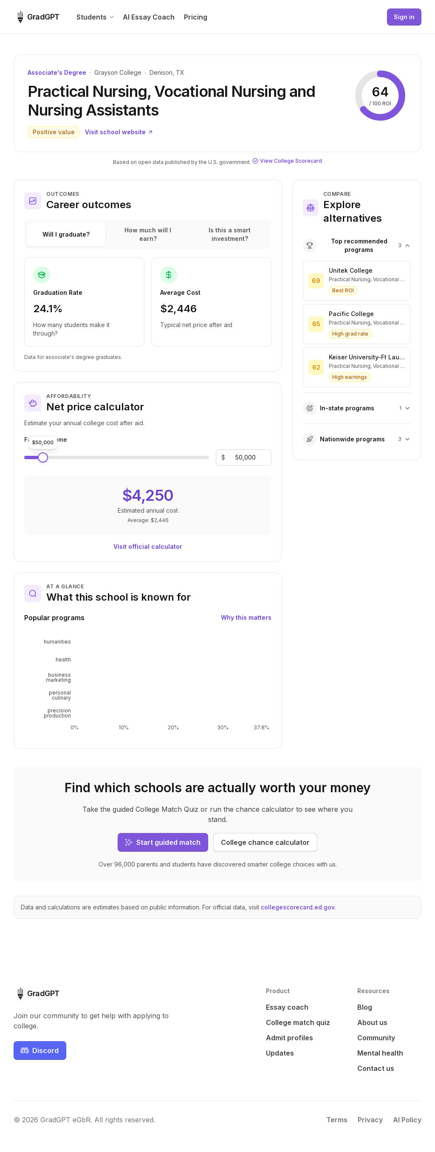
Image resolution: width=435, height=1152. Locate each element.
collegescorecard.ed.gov (298, 907)
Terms (336, 1119)
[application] (147, 684)
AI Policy (407, 1119)
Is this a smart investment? (230, 234)
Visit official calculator (147, 546)
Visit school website (119, 132)
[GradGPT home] (36, 17)
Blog (364, 1007)
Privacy (370, 1119)
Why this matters (246, 617)
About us (372, 1022)
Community (376, 1037)
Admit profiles (289, 1037)
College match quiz (298, 1022)
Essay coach (287, 1007)
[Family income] (245, 457)
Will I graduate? (66, 234)
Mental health (380, 1053)
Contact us (375, 1068)
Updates (280, 1053)
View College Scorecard (287, 161)
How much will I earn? (147, 234)
